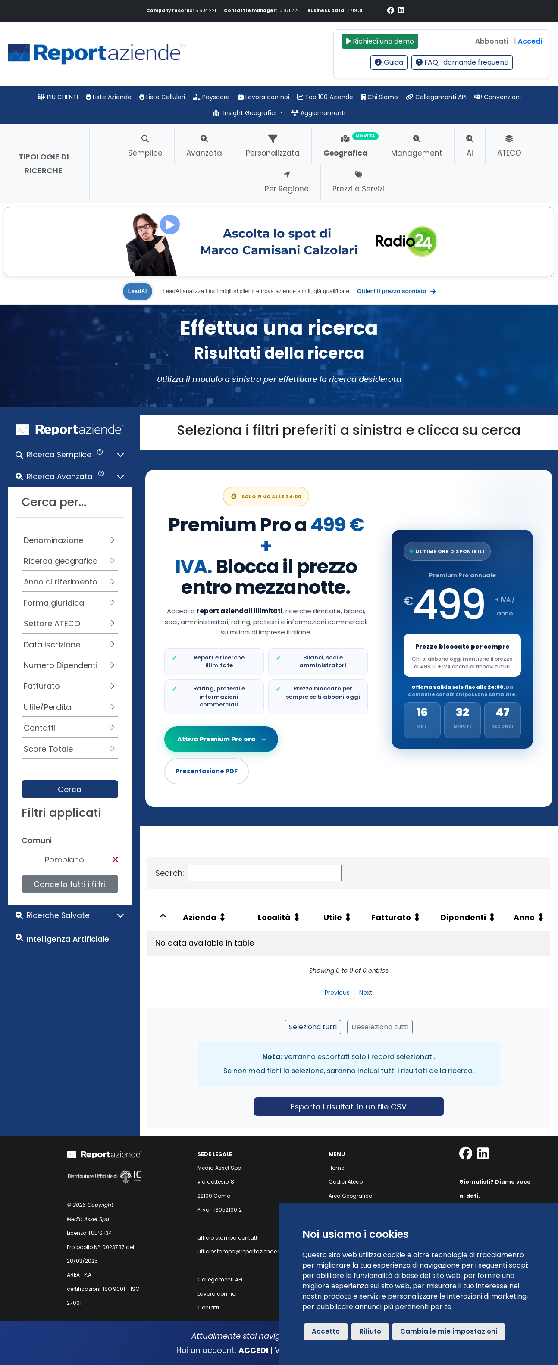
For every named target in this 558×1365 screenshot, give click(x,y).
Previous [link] (337, 992)
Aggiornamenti (318, 113)
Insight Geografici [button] (245, 113)
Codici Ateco (346, 1181)
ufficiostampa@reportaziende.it (239, 1251)
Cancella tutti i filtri (70, 884)
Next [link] (366, 992)
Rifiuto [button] (370, 1331)
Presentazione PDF (207, 771)
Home (336, 1167)
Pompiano (64, 859)
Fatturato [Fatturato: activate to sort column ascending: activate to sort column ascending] (391, 917)
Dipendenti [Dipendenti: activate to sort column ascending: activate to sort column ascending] (463, 917)
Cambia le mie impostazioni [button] (448, 1331)
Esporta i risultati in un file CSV (349, 1106)
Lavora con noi (263, 97)
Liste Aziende (109, 97)
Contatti (208, 1307)
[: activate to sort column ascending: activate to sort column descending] (161, 917)
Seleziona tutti (313, 1027)
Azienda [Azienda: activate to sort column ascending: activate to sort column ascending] (199, 917)
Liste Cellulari (162, 97)
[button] (70, 456)
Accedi (530, 41)
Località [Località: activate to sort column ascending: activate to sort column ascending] (274, 917)
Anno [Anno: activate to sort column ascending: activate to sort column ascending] (524, 917)
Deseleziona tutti (379, 1027)
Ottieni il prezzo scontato (396, 291)
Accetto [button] (326, 1331)
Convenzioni (497, 97)
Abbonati (491, 41)
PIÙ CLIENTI (58, 97)
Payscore (211, 97)
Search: (248, 873)
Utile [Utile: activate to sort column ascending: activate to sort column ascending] (332, 917)
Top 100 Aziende (325, 97)
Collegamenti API (436, 97)
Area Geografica (351, 1195)
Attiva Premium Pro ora (221, 739)
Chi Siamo (379, 97)
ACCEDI (253, 1350)
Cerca (70, 789)
